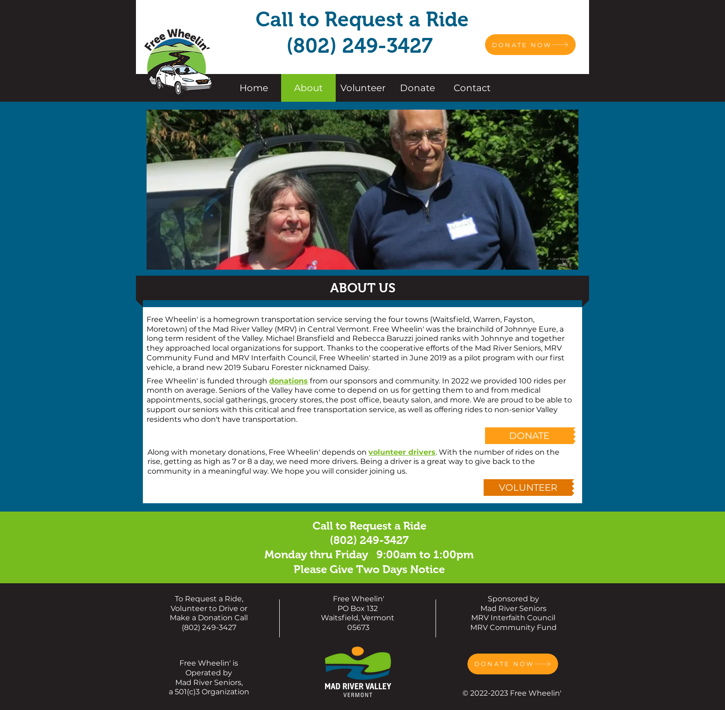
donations (288, 381)
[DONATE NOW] (530, 44)
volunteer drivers (402, 452)
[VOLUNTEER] (528, 487)
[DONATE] (529, 435)
